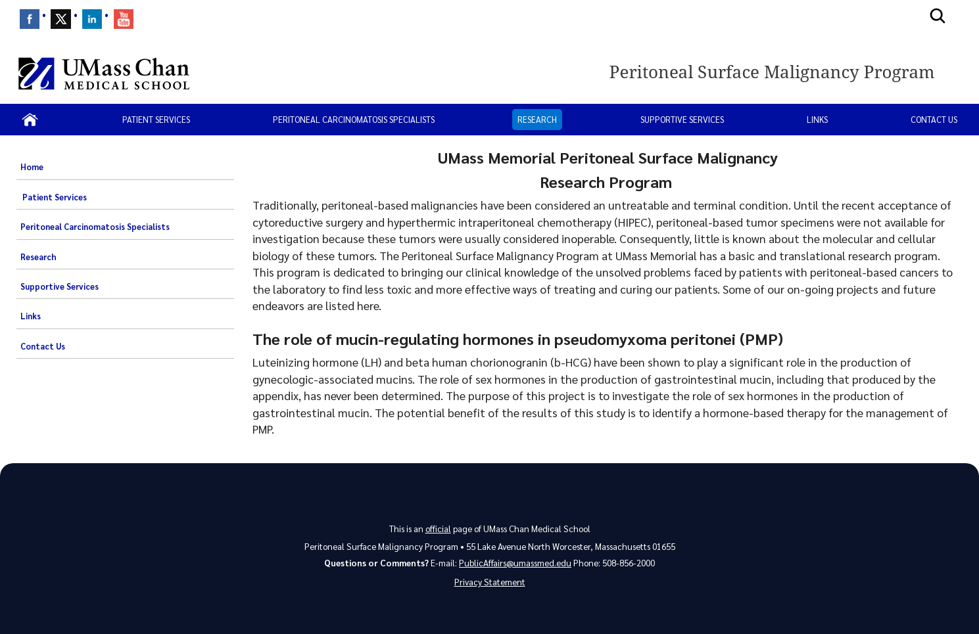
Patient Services (156, 119)
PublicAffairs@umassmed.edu (515, 562)
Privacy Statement (489, 581)
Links (817, 119)
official (438, 528)
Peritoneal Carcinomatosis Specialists (354, 119)
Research (537, 119)
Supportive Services (682, 119)
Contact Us (934, 119)
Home (31, 167)
